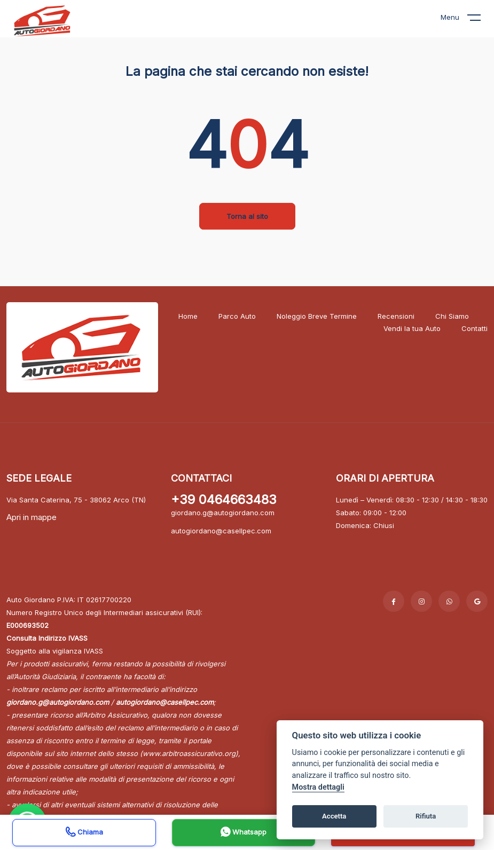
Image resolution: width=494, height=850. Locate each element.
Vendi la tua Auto (412, 328)
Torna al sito (247, 216)
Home (188, 316)
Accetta (334, 816)
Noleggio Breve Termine (317, 316)
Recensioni (396, 316)
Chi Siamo (452, 316)
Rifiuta (425, 816)
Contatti (474, 328)
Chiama (84, 833)
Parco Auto (237, 316)
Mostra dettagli (318, 787)
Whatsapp (243, 833)
